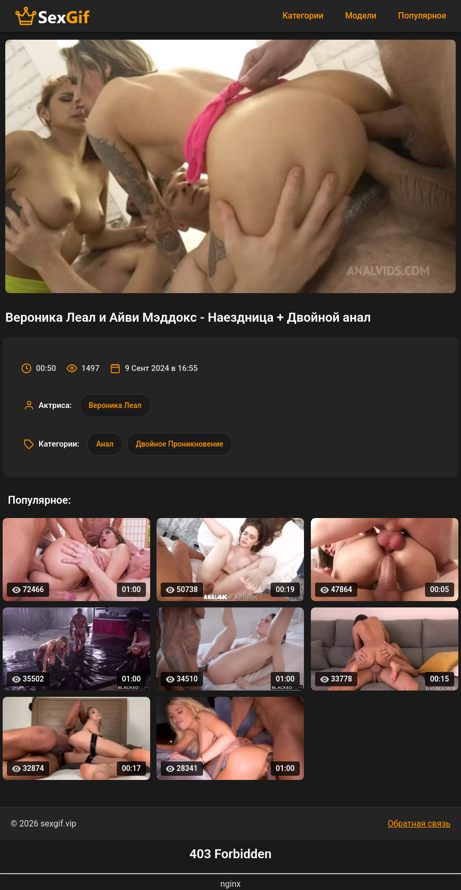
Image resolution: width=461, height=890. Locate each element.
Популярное (422, 16)
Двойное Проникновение (180, 444)
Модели (360, 16)
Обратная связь (419, 824)
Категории (303, 16)
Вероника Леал (115, 405)
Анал (105, 444)
